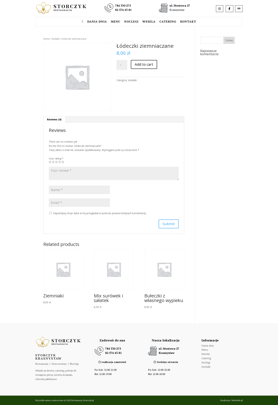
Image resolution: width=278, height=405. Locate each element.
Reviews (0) (54, 119)
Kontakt (188, 21)
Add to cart (144, 64)
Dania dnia (97, 21)
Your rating (56, 158)
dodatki (56, 38)
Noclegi (131, 21)
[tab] (54, 119)
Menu (115, 21)
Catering (167, 21)
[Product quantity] (121, 65)
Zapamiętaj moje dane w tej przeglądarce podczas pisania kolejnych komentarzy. (99, 213)
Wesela (148, 21)
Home (46, 38)
